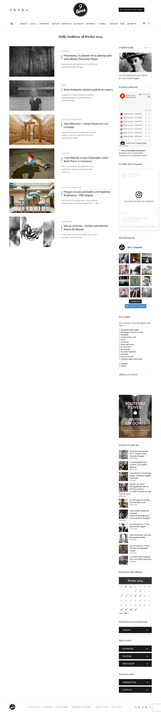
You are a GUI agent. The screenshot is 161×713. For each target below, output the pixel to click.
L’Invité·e (23, 24)
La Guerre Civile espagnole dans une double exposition (140, 558)
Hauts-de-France (127, 344)
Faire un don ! (117, 707)
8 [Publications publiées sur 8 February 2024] (135, 596)
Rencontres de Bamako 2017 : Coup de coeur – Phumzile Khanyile (139, 453)
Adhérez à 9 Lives (101, 707)
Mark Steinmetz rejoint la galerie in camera (88, 89)
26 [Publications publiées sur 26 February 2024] (121, 610)
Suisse (123, 366)
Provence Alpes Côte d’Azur (132, 359)
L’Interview (44, 24)
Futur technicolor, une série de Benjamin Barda (140, 536)
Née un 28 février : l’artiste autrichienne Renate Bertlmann (86, 227)
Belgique (124, 363)
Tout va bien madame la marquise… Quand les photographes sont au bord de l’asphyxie (140, 514)
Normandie (125, 349)
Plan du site (48, 707)
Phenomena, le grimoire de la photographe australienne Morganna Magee (88, 57)
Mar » (126, 613)
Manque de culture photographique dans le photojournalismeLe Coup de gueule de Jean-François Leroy (135, 489)
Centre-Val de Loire (128, 337)
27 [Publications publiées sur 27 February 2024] (126, 610)
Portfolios (66, 24)
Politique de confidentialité (81, 707)
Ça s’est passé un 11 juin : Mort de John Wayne (140, 525)
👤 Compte (131, 24)
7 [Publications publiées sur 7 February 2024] (130, 596)
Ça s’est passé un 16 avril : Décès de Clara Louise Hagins (133, 76)
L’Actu (32, 24)
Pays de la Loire (127, 356)
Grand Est (125, 342)
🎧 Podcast (79, 24)
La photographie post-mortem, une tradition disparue (138, 464)
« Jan (121, 613)
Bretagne (124, 335)
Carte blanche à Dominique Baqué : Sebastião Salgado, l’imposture (140, 475)
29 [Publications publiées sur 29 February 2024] (135, 610)
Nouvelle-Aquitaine (128, 352)
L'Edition (65, 51)
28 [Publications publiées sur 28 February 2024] (131, 610)
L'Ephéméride (67, 221)
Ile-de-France (126, 347)
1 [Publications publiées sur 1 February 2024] (135, 591)
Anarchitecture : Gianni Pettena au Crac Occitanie (86, 125)
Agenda (102, 24)
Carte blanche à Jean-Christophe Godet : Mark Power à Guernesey (86, 159)
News (64, 85)
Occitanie (124, 354)
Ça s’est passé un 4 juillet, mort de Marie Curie (140, 501)
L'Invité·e (65, 153)
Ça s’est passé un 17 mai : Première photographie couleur (140, 548)
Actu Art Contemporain (71, 119)
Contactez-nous (34, 707)
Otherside (90, 24)
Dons (122, 24)
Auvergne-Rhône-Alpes (130, 330)
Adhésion (114, 24)
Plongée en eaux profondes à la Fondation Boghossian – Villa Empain (87, 193)
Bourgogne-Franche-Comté (132, 332)
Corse (123, 339)
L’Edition (55, 24)
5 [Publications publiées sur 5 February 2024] (121, 596)
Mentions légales (62, 707)
